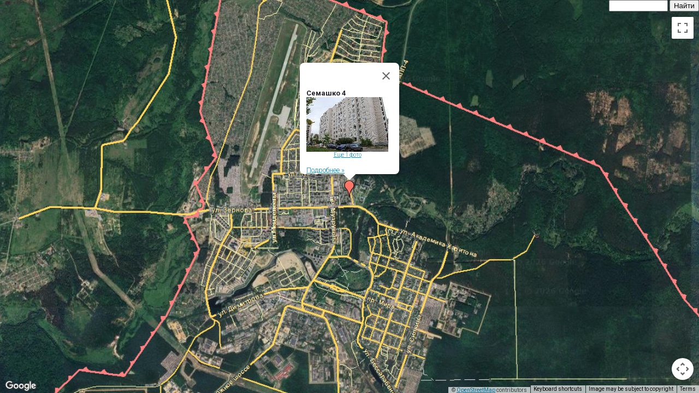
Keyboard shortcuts (558, 389)
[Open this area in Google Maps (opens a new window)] (21, 386)
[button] (349, 187)
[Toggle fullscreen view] (683, 28)
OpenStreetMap (476, 390)
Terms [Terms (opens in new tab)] (688, 389)
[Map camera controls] (683, 369)
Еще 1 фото (348, 154)
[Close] (386, 75)
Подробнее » (325, 169)
